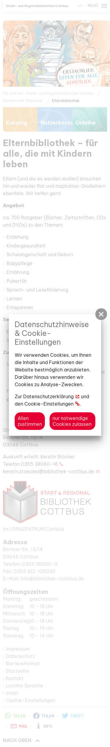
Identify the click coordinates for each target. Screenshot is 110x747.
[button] (101, 314)
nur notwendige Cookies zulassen (72, 421)
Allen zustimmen (30, 421)
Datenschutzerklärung (48, 396)
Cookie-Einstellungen (49, 404)
